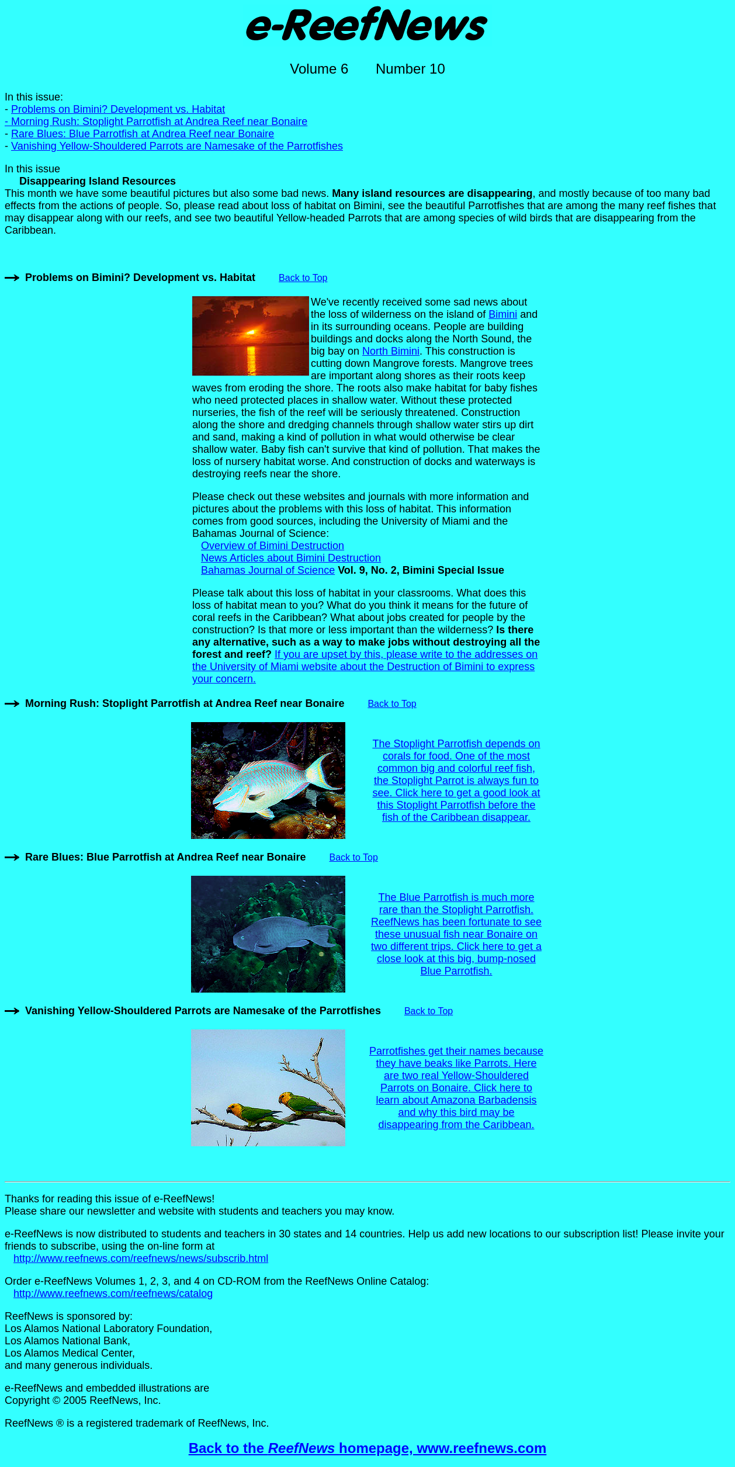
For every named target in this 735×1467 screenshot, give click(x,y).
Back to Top (303, 278)
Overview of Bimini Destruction (272, 546)
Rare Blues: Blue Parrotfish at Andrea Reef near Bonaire (142, 134)
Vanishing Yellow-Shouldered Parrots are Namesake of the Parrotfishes (177, 146)
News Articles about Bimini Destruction (291, 558)
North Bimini (390, 351)
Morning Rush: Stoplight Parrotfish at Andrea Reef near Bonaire (159, 121)
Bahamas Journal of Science (268, 570)
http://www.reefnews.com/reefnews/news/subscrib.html (140, 1258)
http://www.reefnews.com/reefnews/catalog (113, 1293)
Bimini (502, 314)
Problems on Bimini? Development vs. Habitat (140, 277)
